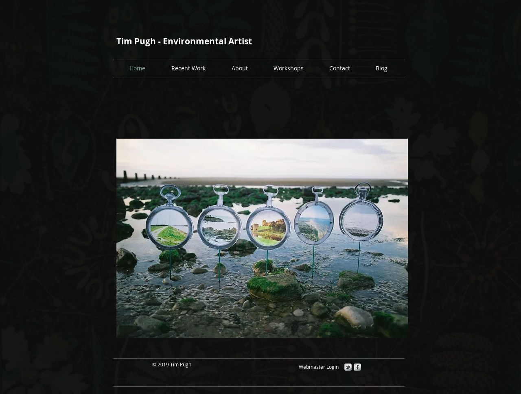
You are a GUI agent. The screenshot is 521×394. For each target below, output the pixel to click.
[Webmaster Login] (318, 367)
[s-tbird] (348, 367)
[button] (288, 68)
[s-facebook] (357, 367)
